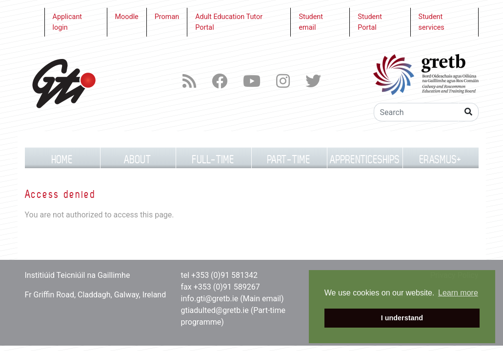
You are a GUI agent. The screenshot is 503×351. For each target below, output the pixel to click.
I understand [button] (402, 318)
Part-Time (289, 159)
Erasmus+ (441, 159)
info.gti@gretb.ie (210, 298)
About (138, 159)
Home (62, 159)
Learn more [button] (458, 293)
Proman (167, 17)
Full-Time (213, 159)
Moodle (127, 17)
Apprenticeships (365, 159)
